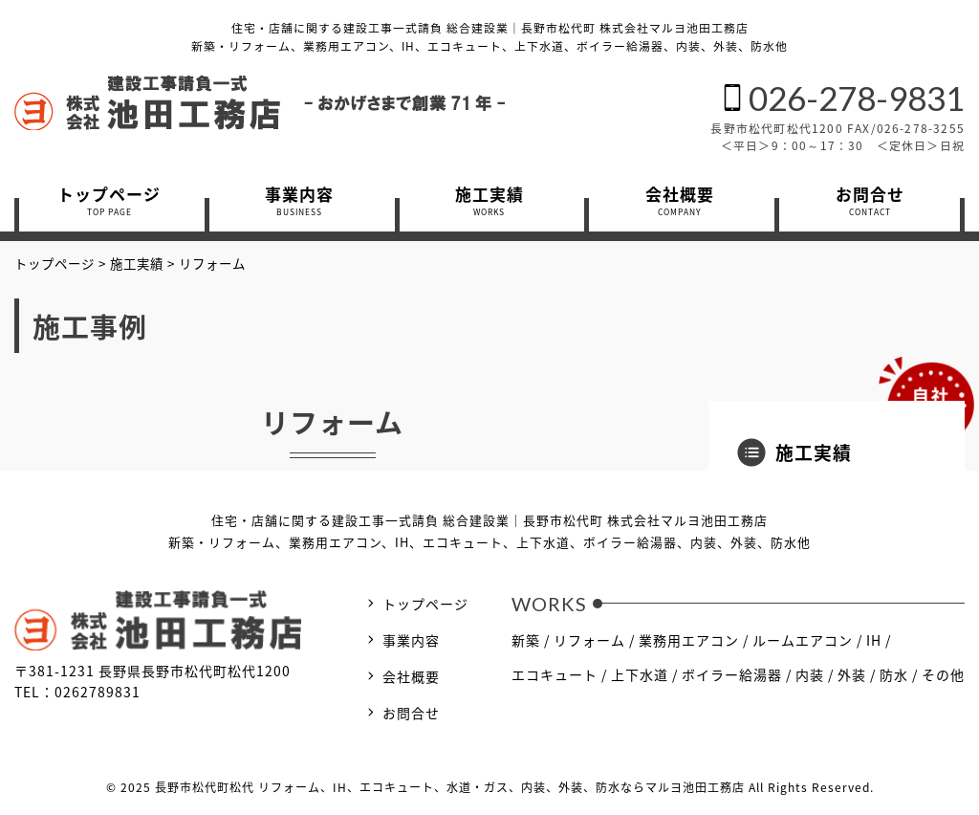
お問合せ (411, 712)
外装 (852, 674)
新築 (525, 640)
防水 (894, 674)
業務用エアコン (689, 640)
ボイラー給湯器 (732, 674)
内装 (809, 674)
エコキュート (554, 674)
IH (873, 640)
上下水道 (639, 674)
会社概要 (411, 676)
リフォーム (589, 640)
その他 (943, 674)
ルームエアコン (802, 640)
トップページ (425, 603)
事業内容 (411, 640)
